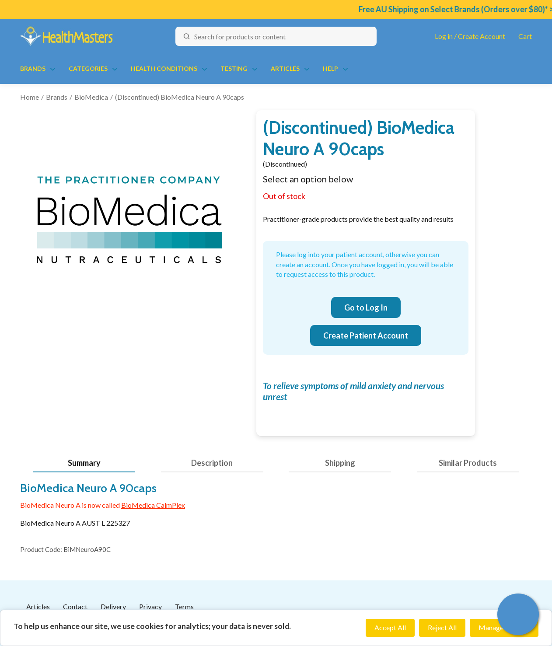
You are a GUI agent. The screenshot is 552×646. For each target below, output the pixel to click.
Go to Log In (366, 307)
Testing (234, 68)
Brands (32, 68)
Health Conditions (164, 68)
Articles (285, 68)
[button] (518, 614)
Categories (88, 68)
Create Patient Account (365, 335)
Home (29, 97)
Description (212, 463)
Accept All (390, 627)
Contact (75, 606)
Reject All (442, 627)
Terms (184, 606)
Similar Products (468, 463)
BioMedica (91, 97)
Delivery (113, 606)
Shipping (340, 463)
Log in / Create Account (470, 36)
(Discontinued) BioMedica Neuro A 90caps (179, 97)
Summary (84, 463)
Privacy (150, 606)
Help (330, 68)
